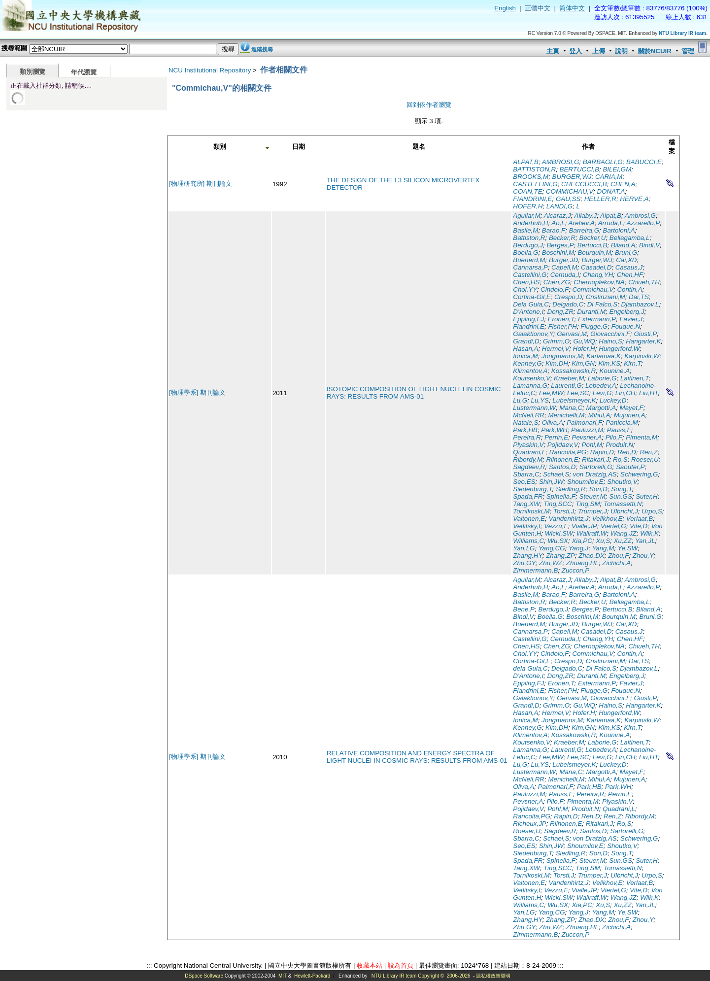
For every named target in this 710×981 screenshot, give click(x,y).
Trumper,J (592, 511)
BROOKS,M (530, 176)
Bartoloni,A (619, 230)
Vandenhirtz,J (568, 518)
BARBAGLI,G (603, 162)
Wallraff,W (591, 533)
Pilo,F (614, 437)
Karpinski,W (641, 356)
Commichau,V (593, 289)
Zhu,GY (524, 563)
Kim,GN (583, 363)
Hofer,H (584, 348)
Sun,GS (620, 496)
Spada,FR (527, 496)
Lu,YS (540, 400)
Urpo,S (652, 511)
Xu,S (603, 540)
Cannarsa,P (530, 267)
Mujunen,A (629, 415)
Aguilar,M (527, 215)
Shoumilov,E (585, 481)
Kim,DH (556, 363)
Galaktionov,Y (533, 334)
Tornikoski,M (531, 511)
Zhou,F (618, 555)
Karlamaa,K (603, 356)
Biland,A (623, 245)
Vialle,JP (584, 526)
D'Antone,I (528, 311)
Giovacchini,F (610, 334)
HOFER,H (527, 206)
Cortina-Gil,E (531, 297)
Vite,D (638, 526)
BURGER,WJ (572, 176)
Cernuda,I (564, 274)
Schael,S (556, 474)
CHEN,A (622, 184)
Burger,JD (563, 260)
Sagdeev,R (529, 467)
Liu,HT (648, 393)
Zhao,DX (591, 555)
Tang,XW (526, 503)
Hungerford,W (619, 348)
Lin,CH (625, 393)
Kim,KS (609, 363)
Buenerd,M (529, 260)
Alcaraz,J (557, 215)
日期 (298, 146)
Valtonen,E (529, 518)
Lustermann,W (534, 407)
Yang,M (603, 548)
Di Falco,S (602, 304)
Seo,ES (524, 481)
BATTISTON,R (534, 169)
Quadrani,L (529, 452)
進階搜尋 (262, 49)
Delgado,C (567, 304)
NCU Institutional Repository (210, 70)
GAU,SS (568, 199)
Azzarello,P (643, 223)
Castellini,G (529, 274)
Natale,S (525, 422)
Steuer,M (592, 496)
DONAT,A (611, 191)
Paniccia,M (622, 422)
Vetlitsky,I (527, 526)
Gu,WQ (584, 341)
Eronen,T (561, 319)
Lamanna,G (530, 385)
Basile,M (525, 230)
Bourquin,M (594, 252)
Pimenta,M (641, 437)
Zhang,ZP (560, 555)
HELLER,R (600, 199)
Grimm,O (556, 341)
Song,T (621, 489)
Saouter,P (630, 467)
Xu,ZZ (623, 540)
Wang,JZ (623, 533)
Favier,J (630, 319)
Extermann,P (597, 319)
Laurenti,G (566, 385)
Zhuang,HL (582, 563)
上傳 (598, 51)
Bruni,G (626, 252)
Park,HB (525, 430)
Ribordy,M (527, 459)
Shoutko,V (622, 481)
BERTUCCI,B (579, 169)
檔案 (672, 146)
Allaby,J (586, 215)
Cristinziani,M (605, 297)
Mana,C (570, 407)
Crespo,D (568, 297)
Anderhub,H (530, 223)
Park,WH (554, 430)
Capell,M (564, 267)
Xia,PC (582, 540)
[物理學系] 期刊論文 (197, 392)
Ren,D (626, 452)
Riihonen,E (562, 459)
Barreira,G (584, 230)
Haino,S (610, 341)
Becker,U (592, 237)
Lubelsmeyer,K (574, 400)
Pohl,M (592, 444)
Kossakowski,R (573, 370)
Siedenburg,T (532, 489)
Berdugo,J (528, 245)
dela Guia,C (530, 668)
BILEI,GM (617, 169)
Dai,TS (639, 297)
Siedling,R (571, 489)
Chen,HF (630, 274)
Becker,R (562, 237)
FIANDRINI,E (532, 199)
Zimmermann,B (535, 570)
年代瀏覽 (84, 72)
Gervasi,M (572, 334)
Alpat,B (610, 215)
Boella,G (525, 252)
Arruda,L (610, 223)
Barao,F (553, 230)
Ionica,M (525, 356)
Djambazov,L (640, 304)
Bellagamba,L (629, 237)
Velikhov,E (607, 518)
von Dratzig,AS (595, 474)
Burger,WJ (597, 260)
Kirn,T (632, 363)
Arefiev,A (582, 223)
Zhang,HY (527, 555)
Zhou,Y (643, 555)
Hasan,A (525, 348)
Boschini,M (558, 252)
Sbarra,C (526, 474)
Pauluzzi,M (587, 430)
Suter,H (646, 496)
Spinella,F (560, 496)
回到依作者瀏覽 (428, 104)
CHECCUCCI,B (584, 184)
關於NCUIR (655, 51)
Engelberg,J (626, 311)
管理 (687, 51)
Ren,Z (648, 452)
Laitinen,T (634, 378)
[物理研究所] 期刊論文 (200, 183)
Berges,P (560, 245)
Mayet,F (631, 407)
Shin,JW (551, 481)
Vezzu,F (556, 526)
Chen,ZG (556, 282)
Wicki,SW (559, 533)
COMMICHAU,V (569, 191)
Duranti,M (591, 311)
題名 (418, 146)
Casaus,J (629, 267)
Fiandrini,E (528, 326)
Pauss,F (619, 430)
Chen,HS (526, 282)
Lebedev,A (600, 385)
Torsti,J (563, 511)
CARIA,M (609, 176)
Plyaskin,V (528, 444)
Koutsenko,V (531, 378)
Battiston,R (529, 237)
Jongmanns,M (562, 356)
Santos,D (562, 467)
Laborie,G (602, 378)
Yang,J (579, 548)
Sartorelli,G (595, 467)
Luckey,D (613, 400)
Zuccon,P (575, 570)
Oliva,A (552, 422)
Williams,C (528, 540)
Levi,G (602, 393)
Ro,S (620, 459)
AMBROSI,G (560, 162)
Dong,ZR (560, 311)
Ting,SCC (557, 503)
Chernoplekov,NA (599, 282)
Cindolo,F (555, 289)
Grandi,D (526, 341)
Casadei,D (596, 267)
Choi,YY (525, 289)
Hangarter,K (643, 341)
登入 (575, 51)
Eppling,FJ (528, 319)
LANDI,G (559, 206)
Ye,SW (628, 548)
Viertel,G (613, 526)
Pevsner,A (587, 437)
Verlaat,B (639, 518)
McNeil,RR (528, 415)
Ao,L (558, 223)
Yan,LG (524, 548)
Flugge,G (594, 326)
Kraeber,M (569, 378)
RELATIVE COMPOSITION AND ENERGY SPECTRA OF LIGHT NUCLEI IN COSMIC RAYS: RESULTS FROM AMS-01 (417, 756)
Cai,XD (626, 260)
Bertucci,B (592, 245)
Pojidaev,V (562, 444)
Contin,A (629, 289)
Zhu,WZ (550, 563)
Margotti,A (601, 407)
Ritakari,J (595, 459)
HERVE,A (634, 199)
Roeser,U (645, 459)
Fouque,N (626, 326)
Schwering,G (639, 474)
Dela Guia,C (531, 304)
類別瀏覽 (32, 71)
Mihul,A (599, 415)
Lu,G (520, 400)
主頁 (552, 51)
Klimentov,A (530, 370)
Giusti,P (645, 334)
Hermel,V (555, 348)
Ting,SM (587, 503)
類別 (219, 146)
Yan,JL (645, 540)
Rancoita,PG (568, 452)
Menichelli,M (566, 415)
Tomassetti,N (623, 503)
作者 (588, 146)
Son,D (598, 489)
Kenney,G (527, 363)
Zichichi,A (616, 563)
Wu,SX (558, 540)
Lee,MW (551, 393)
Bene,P (524, 609)
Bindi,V (649, 245)
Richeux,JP (529, 823)
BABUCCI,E (644, 162)
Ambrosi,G (640, 215)
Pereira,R (527, 437)
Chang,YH (598, 274)
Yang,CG (552, 548)
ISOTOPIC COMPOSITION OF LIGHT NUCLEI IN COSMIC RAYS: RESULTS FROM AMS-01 (414, 392)
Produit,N (619, 444)
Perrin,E (556, 437)
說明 (621, 51)
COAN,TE (527, 191)
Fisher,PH (562, 326)
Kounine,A (615, 370)
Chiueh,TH (644, 282)
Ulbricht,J (624, 511)
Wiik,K (649, 533)
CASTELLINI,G (535, 184)
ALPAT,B (526, 162)
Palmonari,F (584, 422)
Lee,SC (578, 393)
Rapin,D (602, 452)
